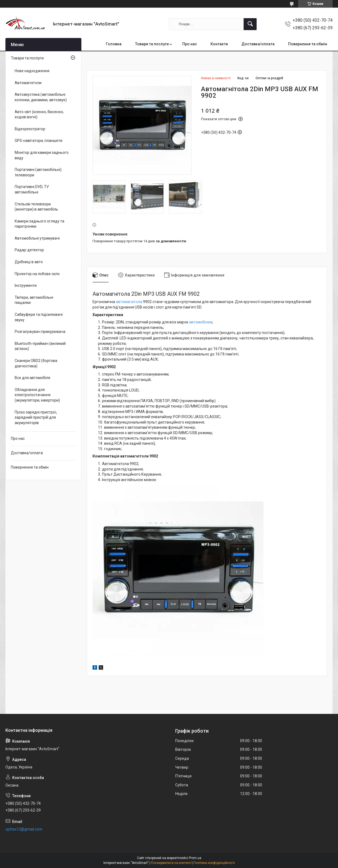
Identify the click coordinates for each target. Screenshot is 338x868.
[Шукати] (250, 24)
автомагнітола (129, 302)
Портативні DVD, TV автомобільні (32, 189)
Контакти (219, 44)
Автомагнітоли (28, 83)
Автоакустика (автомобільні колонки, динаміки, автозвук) (41, 97)
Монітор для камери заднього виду (42, 155)
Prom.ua (195, 858)
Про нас (189, 44)
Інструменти (26, 285)
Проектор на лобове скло (37, 274)
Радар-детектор (29, 250)
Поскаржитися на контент (171, 863)
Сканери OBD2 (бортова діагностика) (36, 363)
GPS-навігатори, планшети (38, 140)
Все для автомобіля (32, 378)
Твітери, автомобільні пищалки (34, 300)
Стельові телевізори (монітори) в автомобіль (36, 207)
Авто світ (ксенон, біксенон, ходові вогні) (39, 114)
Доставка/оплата (258, 44)
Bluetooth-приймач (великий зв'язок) (40, 346)
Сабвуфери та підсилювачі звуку (39, 317)
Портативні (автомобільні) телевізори (38, 172)
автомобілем (200, 322)
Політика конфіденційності (214, 863)
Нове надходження (32, 71)
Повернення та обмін (307, 44)
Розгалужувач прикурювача (40, 331)
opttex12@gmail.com (23, 829)
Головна (114, 44)
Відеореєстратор (30, 129)
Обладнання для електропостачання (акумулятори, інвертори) (37, 394)
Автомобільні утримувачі (37, 238)
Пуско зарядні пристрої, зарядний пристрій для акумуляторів (36, 417)
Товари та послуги (152, 44)
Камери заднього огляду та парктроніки (39, 224)
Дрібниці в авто (29, 262)
